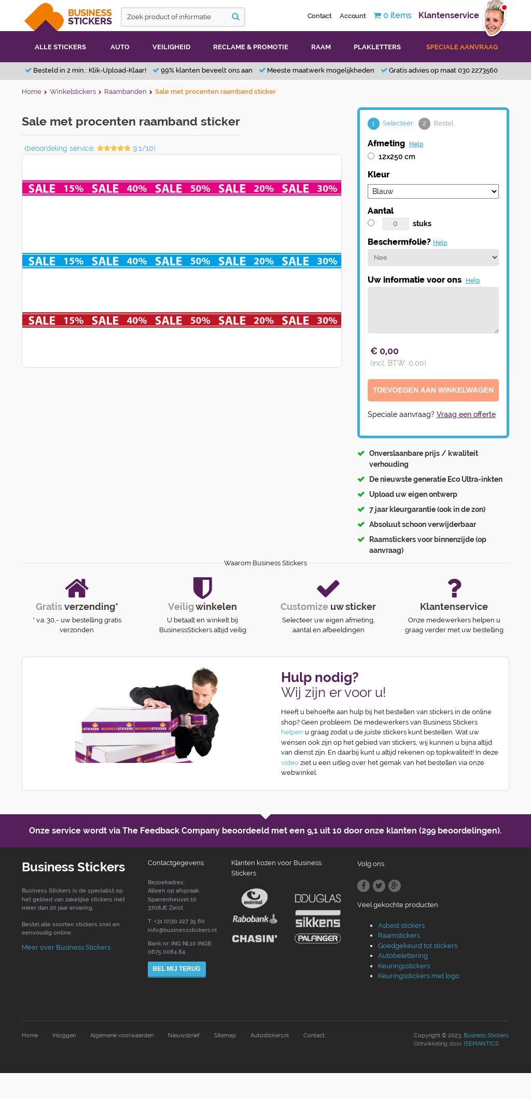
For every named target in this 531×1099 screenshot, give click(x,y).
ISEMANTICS (481, 1043)
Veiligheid (171, 47)
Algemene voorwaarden (121, 1035)
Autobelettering (403, 955)
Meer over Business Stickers (66, 947)
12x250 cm (397, 156)
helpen (292, 732)
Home (30, 1035)
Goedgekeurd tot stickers (417, 946)
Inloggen (64, 1035)
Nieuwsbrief (184, 1035)
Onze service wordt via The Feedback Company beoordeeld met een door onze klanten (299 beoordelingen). (265, 831)
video (290, 763)
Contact (320, 16)
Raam (321, 47)
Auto (120, 47)
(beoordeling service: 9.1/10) (90, 148)
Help (416, 144)
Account (353, 16)
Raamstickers (399, 935)
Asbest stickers (401, 925)
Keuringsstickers (404, 966)
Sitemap (225, 1035)
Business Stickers (486, 1035)
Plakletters (377, 47)
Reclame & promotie (250, 47)
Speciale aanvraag (462, 47)
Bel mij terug (177, 968)
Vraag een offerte (466, 414)
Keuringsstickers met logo (418, 976)
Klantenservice (448, 15)
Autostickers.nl (269, 1035)
